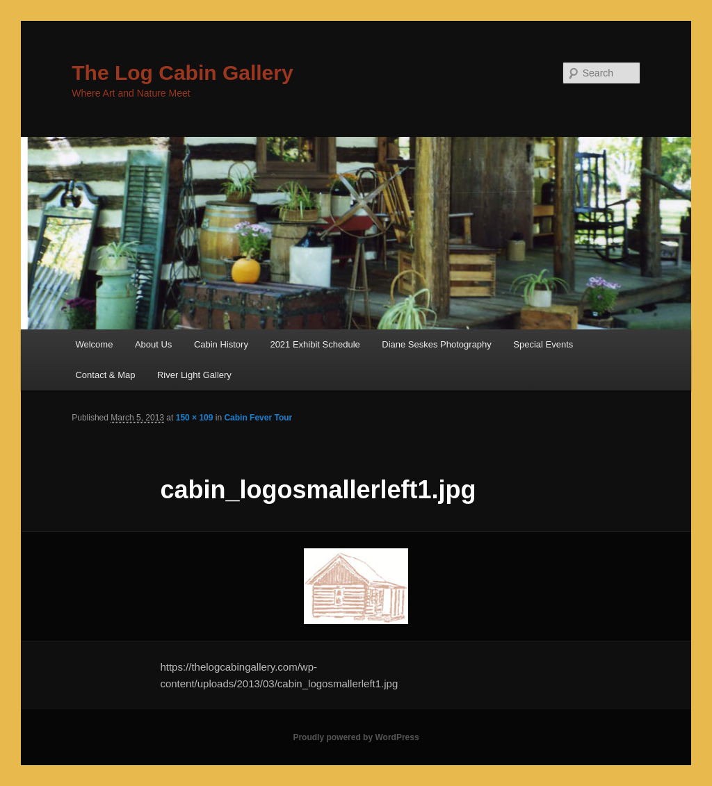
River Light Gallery (194, 375)
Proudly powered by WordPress (356, 737)
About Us (153, 344)
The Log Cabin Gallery (182, 72)
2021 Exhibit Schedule (314, 344)
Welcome (94, 344)
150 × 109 (194, 418)
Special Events (543, 344)
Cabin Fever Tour (258, 418)
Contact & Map (105, 375)
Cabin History (221, 344)
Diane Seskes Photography (437, 344)
